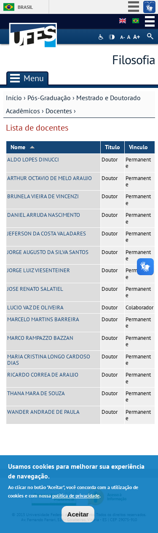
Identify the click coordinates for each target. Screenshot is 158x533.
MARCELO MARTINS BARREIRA (43, 319)
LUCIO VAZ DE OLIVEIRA (35, 307)
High (112, 37)
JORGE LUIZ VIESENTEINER (38, 270)
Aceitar (78, 516)
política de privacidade (75, 498)
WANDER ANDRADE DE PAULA (43, 411)
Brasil (25, 7)
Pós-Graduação (49, 97)
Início (14, 97)
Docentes (59, 111)
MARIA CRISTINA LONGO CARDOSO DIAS (48, 359)
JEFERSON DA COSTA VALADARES (46, 233)
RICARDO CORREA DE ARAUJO (42, 374)
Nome (23, 147)
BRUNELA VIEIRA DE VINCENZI (43, 196)
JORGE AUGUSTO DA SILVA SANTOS (47, 252)
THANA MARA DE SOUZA (36, 393)
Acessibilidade (102, 37)
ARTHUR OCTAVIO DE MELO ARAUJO (49, 178)
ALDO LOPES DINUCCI (33, 159)
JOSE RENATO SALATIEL (35, 288)
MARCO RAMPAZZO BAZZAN (40, 338)
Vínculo (138, 147)
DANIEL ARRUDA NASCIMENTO (43, 215)
